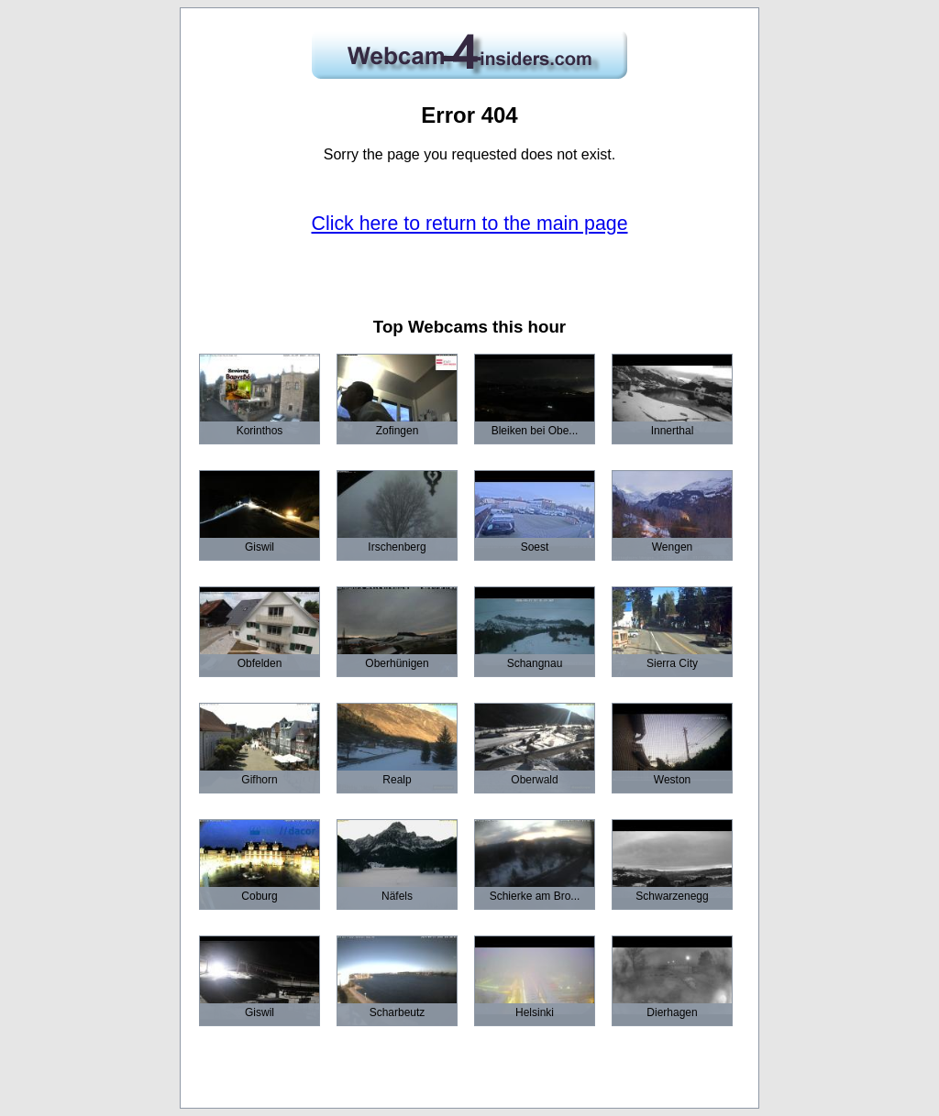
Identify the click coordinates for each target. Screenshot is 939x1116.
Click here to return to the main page (470, 224)
